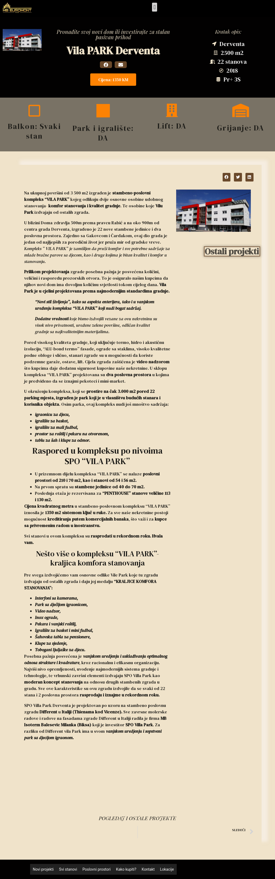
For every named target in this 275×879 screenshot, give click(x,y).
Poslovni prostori (96, 869)
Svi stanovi (68, 869)
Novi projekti (43, 869)
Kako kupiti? (126, 869)
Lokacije (167, 869)
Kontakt (148, 869)
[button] (154, 7)
